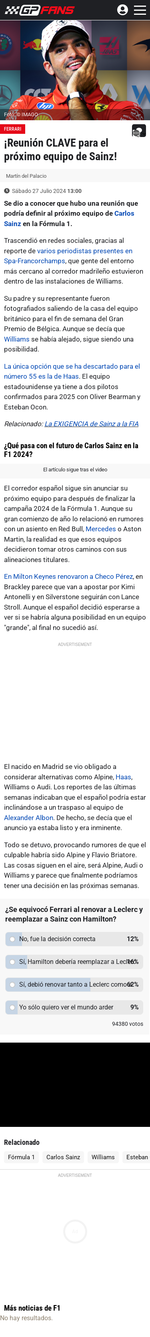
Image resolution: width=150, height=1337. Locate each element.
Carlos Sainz (63, 1157)
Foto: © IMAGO (21, 114)
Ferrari (12, 129)
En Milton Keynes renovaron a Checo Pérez (68, 576)
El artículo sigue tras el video (75, 470)
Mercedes (101, 529)
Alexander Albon (28, 818)
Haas (123, 777)
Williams (17, 339)
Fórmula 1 (21, 1157)
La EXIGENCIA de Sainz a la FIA (91, 424)
